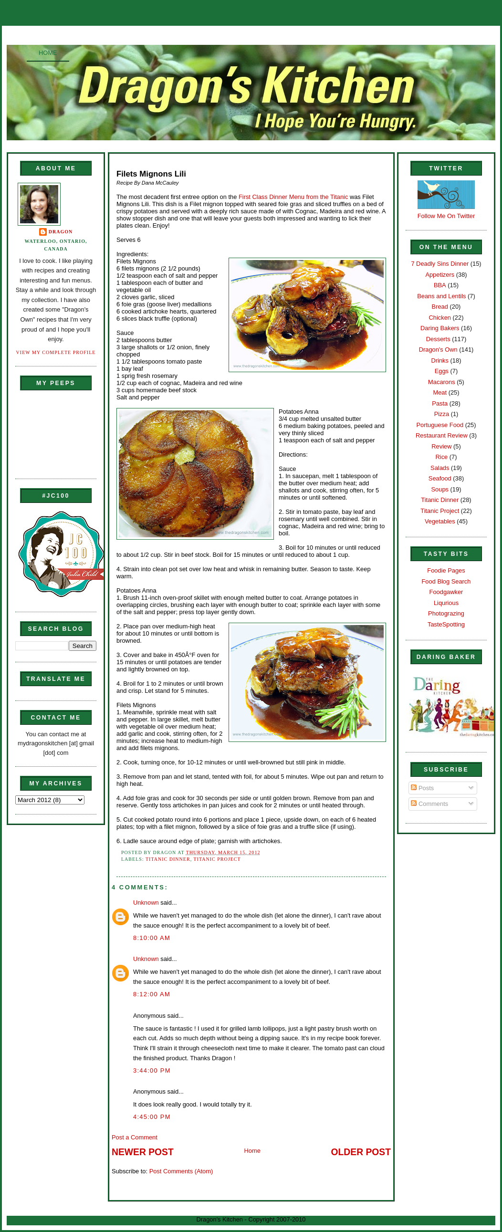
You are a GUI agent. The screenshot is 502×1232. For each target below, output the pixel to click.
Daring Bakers (439, 328)
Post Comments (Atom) (181, 1171)
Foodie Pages (446, 570)
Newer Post (143, 1152)
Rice (441, 456)
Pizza (441, 414)
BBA (440, 285)
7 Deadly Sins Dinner (440, 263)
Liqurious (446, 602)
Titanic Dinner (168, 859)
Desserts (438, 339)
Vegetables (440, 521)
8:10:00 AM (151, 937)
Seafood (440, 478)
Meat (440, 392)
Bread (440, 306)
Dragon (61, 231)
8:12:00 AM (151, 994)
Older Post (361, 1152)
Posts (422, 788)
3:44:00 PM (152, 1070)
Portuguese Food (439, 424)
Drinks (440, 360)
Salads (439, 467)
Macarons (441, 382)
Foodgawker (446, 591)
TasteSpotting (446, 624)
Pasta (440, 403)
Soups (440, 489)
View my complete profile (56, 352)
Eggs (442, 371)
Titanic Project (217, 859)
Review (441, 446)
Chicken (440, 317)
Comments (429, 803)
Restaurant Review (442, 435)
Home (48, 52)
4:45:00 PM (152, 1116)
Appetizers (439, 274)
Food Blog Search (446, 581)
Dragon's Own (438, 349)
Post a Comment (134, 1137)
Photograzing (446, 613)
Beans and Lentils (441, 296)
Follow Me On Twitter (446, 215)
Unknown (146, 902)
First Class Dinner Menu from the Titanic (293, 196)
